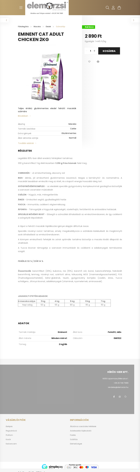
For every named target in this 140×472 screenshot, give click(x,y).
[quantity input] (90, 50)
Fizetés (73, 435)
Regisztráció (11, 431)
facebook (114, 397)
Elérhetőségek (76, 444)
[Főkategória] (23, 26)
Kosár (8, 439)
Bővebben (23, 115)
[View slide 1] (45, 99)
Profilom (9, 435)
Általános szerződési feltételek (83, 426)
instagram (120, 397)
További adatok (26, 143)
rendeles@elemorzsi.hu (118, 387)
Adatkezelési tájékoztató (80, 431)
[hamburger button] (21, 8)
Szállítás (74, 439)
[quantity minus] (86, 51)
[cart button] (119, 8)
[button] (89, 62)
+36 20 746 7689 (121, 383)
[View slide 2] (49, 99)
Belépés (9, 426)
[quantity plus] (94, 51)
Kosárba (109, 51)
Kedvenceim (11, 444)
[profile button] (113, 8)
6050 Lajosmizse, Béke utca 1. (115, 378)
